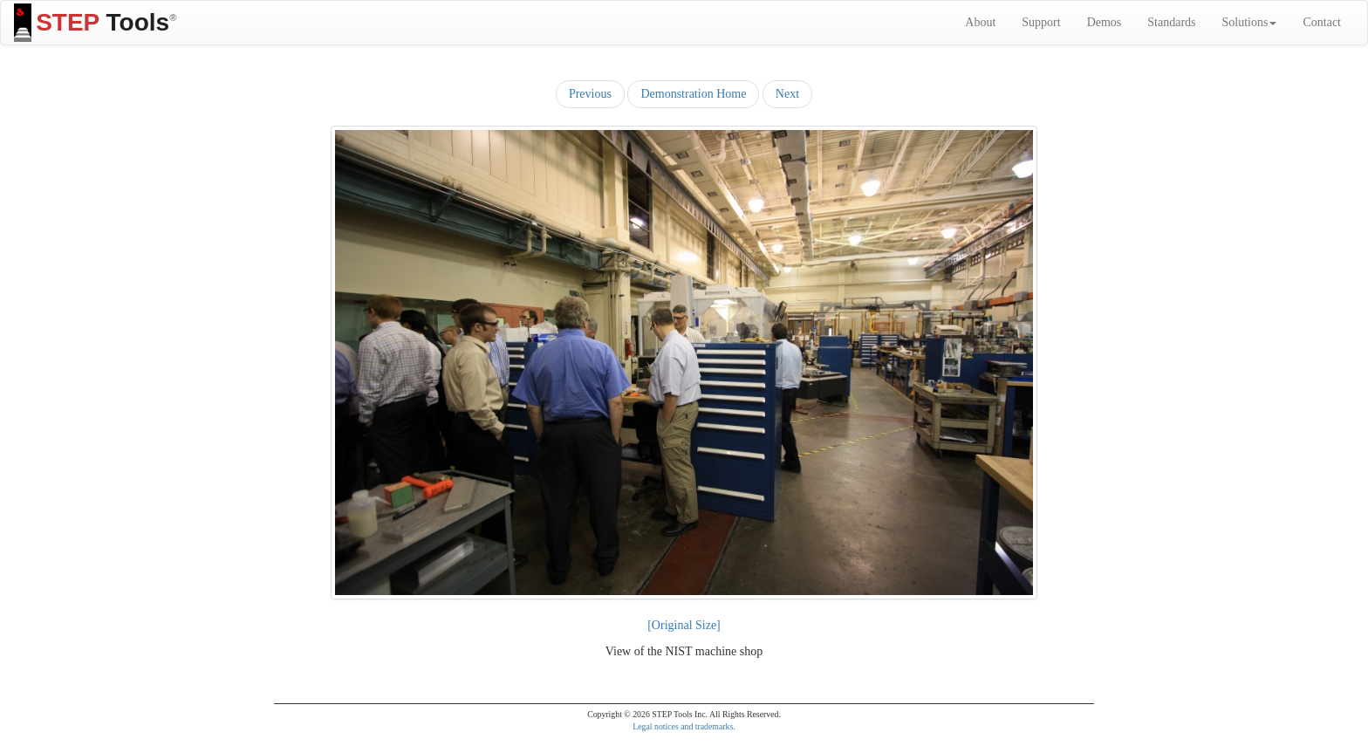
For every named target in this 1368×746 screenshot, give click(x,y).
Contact (1322, 22)
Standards (1171, 22)
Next (787, 93)
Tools (95, 22)
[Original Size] (684, 625)
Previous (590, 93)
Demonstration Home (693, 93)
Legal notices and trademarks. (684, 726)
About (980, 22)
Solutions (1249, 22)
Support (1041, 22)
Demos (1104, 22)
